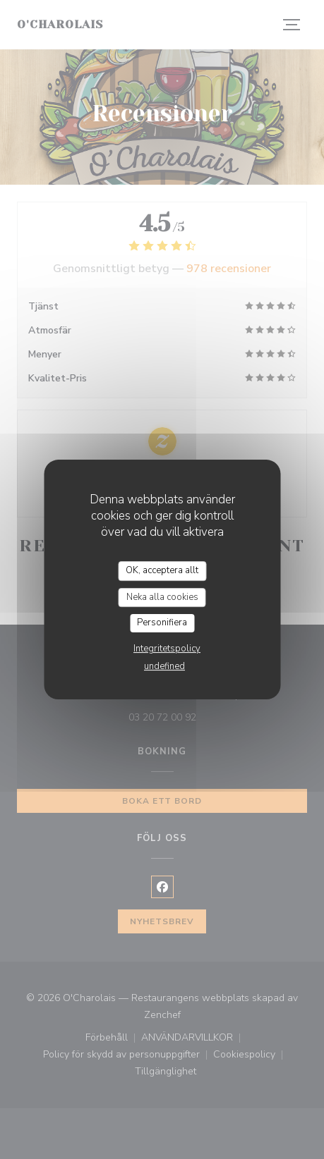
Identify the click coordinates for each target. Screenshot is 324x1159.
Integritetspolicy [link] (166, 648)
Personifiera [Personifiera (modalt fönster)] (162, 622)
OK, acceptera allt (162, 570)
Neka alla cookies (162, 597)
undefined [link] (164, 666)
